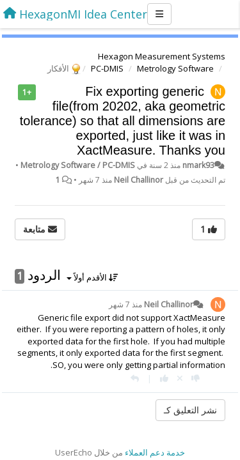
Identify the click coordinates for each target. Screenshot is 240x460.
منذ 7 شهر (125, 304)
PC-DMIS (107, 68)
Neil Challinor (138, 179)
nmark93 (198, 165)
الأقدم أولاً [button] (92, 277)
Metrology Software (175, 68)
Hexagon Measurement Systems (161, 56)
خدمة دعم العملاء (155, 452)
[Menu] (159, 14)
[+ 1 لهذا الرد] (164, 378)
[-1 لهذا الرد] (195, 378)
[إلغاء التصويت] (180, 378)
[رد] (135, 378)
